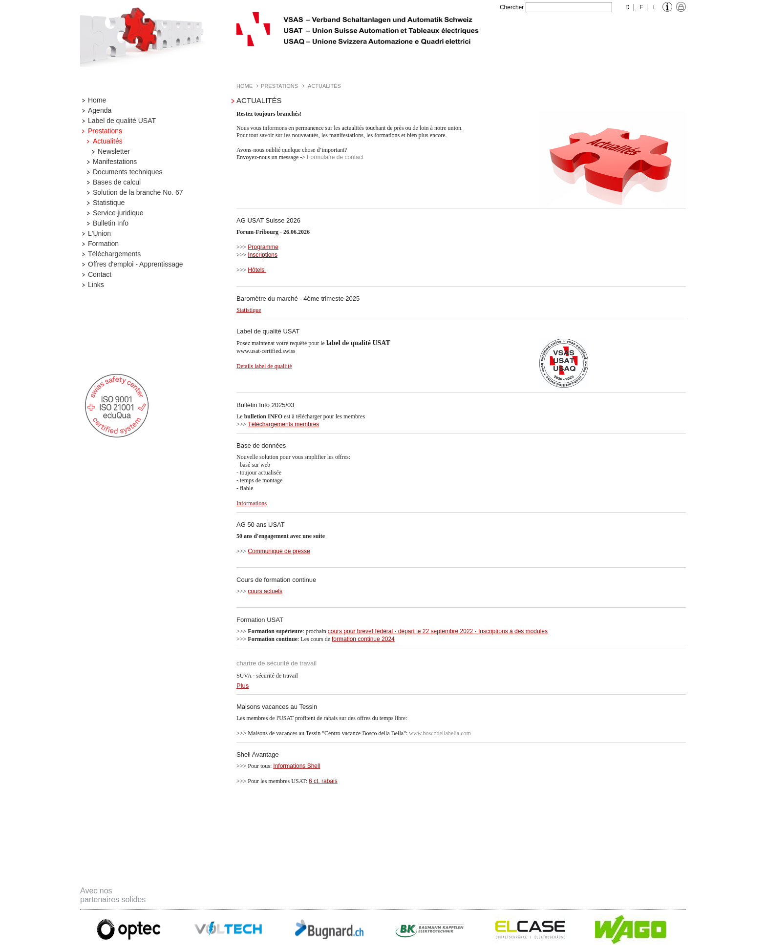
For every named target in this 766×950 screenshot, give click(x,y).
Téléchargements (114, 254)
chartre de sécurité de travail (276, 663)
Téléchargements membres (283, 424)
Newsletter (114, 151)
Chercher (512, 7)
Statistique (109, 203)
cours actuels (265, 591)
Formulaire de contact (335, 157)
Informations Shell (296, 766)
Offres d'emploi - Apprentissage (135, 264)
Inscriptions (262, 254)
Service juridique (118, 213)
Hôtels (257, 270)
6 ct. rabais (323, 781)
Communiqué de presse (279, 551)
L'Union (99, 233)
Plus (242, 685)
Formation (103, 244)
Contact (99, 274)
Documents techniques (127, 172)
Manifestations (115, 161)
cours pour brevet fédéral (360, 631)
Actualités (108, 141)
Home (97, 100)
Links (96, 285)
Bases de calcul (117, 182)
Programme (263, 247)
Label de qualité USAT (122, 120)
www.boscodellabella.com (440, 733)
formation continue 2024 (363, 639)
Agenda (99, 110)
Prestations (105, 131)
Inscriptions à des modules (513, 631)
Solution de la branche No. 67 (138, 192)
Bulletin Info (110, 223)
